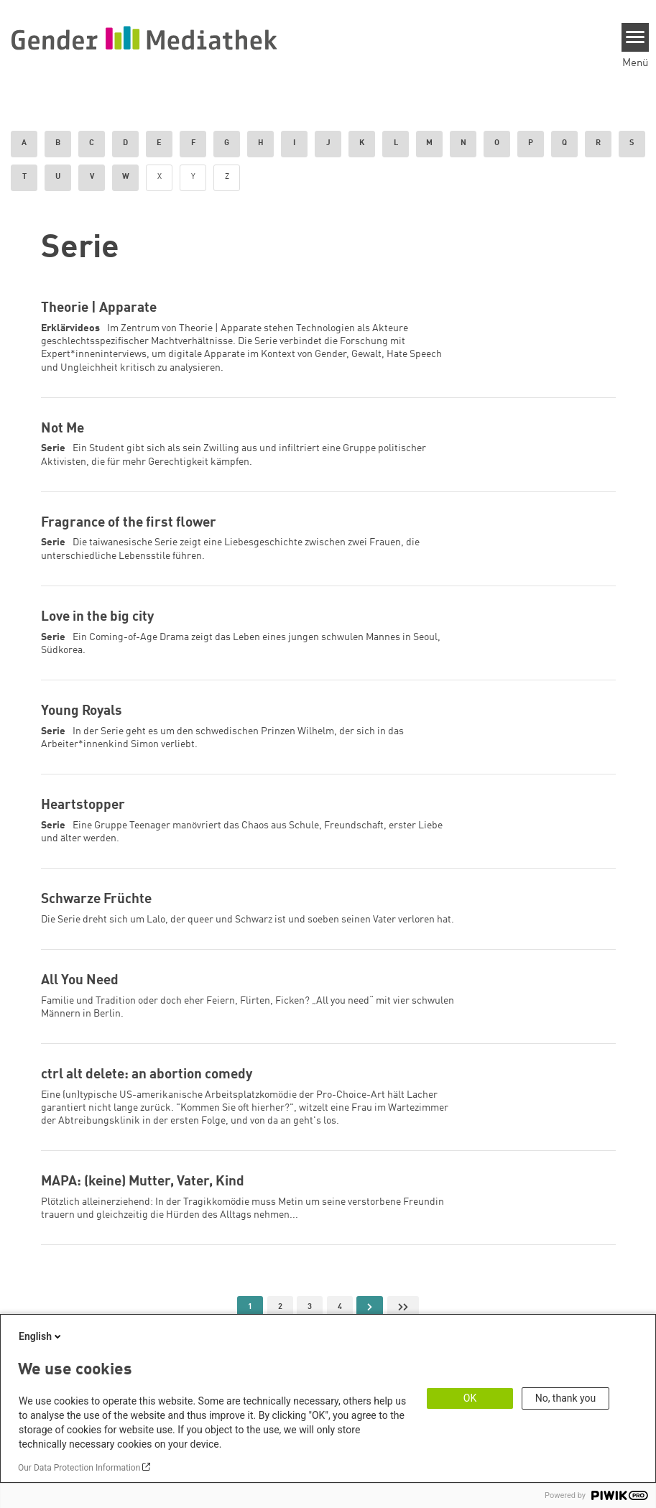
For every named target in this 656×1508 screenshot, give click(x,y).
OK (469, 1398)
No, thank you (565, 1398)
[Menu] (636, 37)
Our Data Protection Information (79, 1468)
